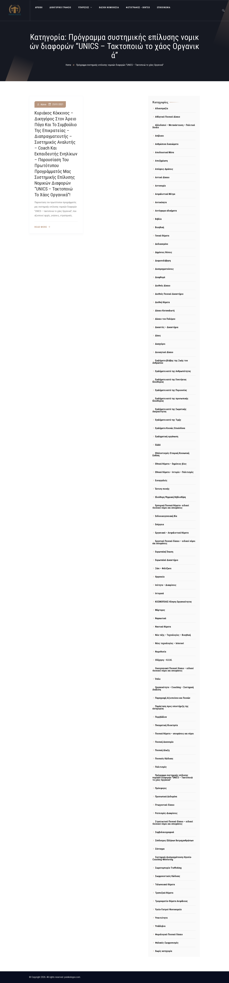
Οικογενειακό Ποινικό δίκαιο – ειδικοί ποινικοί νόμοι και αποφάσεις (173, 669)
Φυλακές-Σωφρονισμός (166, 942)
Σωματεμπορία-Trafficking (168, 867)
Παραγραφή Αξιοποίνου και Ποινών (172, 698)
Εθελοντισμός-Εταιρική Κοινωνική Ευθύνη (170, 454)
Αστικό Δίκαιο (162, 177)
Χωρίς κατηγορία (163, 951)
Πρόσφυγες (161, 788)
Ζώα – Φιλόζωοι (163, 568)
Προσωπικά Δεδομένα (166, 796)
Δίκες (158, 335)
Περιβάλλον (161, 717)
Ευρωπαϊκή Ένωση (164, 551)
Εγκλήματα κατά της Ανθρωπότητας (173, 371)
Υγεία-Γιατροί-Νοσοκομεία (168, 909)
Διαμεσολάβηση (163, 260)
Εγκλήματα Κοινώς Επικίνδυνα (170, 428)
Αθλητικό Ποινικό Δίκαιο (167, 116)
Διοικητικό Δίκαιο (164, 352)
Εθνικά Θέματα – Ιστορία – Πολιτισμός (174, 472)
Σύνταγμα (159, 848)
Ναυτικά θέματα (163, 626)
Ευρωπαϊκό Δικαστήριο (166, 560)
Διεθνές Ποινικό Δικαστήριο (169, 294)
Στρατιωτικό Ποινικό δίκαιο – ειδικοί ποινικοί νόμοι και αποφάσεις (172, 822)
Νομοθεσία (160, 651)
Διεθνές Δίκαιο (162, 285)
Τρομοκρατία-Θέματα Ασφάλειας (171, 901)
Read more (40, 227)
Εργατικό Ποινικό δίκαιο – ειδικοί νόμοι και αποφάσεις (173, 542)
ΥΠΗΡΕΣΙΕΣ (83, 7)
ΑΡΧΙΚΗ (38, 7)
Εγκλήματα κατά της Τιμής (168, 419)
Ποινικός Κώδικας (164, 758)
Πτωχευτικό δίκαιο (164, 804)
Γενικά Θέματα (162, 235)
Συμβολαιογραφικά (164, 832)
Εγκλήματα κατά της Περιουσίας (171, 390)
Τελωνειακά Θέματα (165, 884)
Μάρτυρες (160, 610)
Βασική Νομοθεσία (109, 7)
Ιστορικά (159, 593)
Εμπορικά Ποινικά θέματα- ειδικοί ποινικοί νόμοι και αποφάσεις (170, 506)
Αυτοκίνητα (161, 202)
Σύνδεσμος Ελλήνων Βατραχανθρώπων (174, 840)
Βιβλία (158, 219)
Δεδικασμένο (161, 244)
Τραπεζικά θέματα (164, 892)
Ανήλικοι (159, 135)
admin (43, 104)
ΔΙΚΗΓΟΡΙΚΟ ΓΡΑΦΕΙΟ (60, 7)
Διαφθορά (160, 277)
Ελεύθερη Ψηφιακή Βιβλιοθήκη (170, 497)
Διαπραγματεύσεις (164, 269)
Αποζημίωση (161, 160)
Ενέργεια (159, 524)
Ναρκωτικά (160, 618)
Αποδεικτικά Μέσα (164, 152)
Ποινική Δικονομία (164, 742)
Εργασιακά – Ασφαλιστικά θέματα (172, 532)
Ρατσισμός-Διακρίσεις (166, 813)
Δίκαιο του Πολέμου (165, 319)
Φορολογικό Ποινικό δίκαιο (169, 934)
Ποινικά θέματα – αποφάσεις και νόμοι (174, 733)
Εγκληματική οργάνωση (166, 436)
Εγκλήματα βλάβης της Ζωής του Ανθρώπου (170, 361)
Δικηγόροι (160, 344)
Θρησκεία (159, 576)
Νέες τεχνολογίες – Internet (169, 643)
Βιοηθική (159, 227)
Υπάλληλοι (160, 926)
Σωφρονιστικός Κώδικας (167, 876)
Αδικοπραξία (161, 108)
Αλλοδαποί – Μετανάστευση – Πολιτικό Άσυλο (173, 126)
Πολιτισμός (161, 767)
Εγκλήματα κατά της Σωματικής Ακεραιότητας (169, 410)
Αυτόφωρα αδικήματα (166, 210)
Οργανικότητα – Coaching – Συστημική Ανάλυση (173, 688)
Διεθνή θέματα (162, 302)
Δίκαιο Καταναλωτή (165, 310)
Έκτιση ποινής (162, 488)
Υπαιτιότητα (161, 917)
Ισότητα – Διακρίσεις (165, 585)
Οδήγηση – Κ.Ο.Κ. (163, 660)
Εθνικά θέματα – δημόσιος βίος (171, 463)
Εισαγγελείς (161, 480)
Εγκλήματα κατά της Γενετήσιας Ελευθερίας (169, 380)
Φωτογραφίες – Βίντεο (138, 7)
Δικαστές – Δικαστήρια (166, 327)
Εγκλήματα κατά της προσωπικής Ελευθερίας (170, 399)
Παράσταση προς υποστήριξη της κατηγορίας (170, 707)
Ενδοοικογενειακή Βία (166, 516)
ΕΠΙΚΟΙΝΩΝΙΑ (163, 7)
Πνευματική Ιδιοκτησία (166, 725)
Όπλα (157, 679)
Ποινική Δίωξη (162, 750)
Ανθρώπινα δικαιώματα (166, 144)
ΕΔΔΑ (158, 444)
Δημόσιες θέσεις (163, 252)
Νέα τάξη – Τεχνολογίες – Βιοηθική (173, 635)
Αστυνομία (160, 185)
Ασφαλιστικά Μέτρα (165, 194)
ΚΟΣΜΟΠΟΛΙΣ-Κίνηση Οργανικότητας (173, 601)
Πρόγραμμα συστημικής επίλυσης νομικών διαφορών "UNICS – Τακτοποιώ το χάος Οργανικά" (172, 777)
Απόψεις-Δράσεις (164, 169)
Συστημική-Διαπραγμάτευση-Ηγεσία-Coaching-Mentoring (172, 858)
